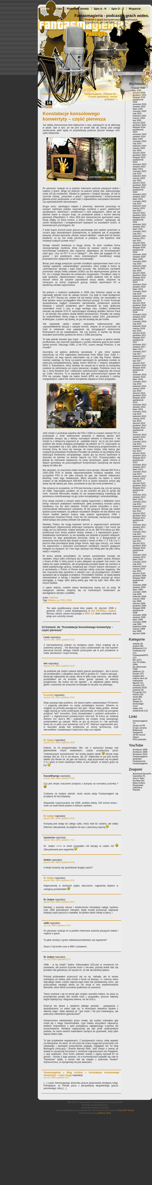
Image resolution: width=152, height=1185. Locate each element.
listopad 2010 (139, 548)
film (134, 660)
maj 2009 (137, 594)
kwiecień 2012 (139, 506)
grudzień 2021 (139, 215)
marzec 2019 (139, 298)
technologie (138, 704)
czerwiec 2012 (139, 502)
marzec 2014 (139, 448)
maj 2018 (137, 324)
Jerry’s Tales (138, 778)
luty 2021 (137, 240)
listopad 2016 (139, 367)
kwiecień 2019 (139, 296)
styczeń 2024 (139, 153)
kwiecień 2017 (139, 356)
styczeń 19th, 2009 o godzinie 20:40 (59, 862)
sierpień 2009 (139, 587)
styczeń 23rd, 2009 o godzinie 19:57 (59, 902)
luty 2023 (137, 180)
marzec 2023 (139, 178)
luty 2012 (137, 511)
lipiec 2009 (138, 589)
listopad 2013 (139, 458)
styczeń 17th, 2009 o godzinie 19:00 (59, 742)
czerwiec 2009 (139, 592)
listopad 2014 (139, 428)
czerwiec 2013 (139, 471)
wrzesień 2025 (139, 104)
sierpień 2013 (139, 467)
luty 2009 (137, 601)
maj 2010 (137, 564)
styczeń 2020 (139, 273)
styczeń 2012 (139, 513)
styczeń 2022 (139, 213)
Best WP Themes (126, 1110)
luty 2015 (137, 421)
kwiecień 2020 (139, 266)
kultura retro (138, 678)
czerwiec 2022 (139, 201)
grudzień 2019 (139, 275)
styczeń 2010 (139, 573)
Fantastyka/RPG (140, 655)
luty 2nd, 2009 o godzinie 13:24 (57, 925)
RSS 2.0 (89, 613)
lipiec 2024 (138, 139)
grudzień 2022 (139, 185)
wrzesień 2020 (139, 254)
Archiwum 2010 (140, 754)
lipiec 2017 (138, 349)
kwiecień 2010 (139, 566)
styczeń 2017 (139, 363)
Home (46, 8)
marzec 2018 (139, 328)
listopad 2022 (139, 187)
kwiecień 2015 (139, 416)
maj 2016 (137, 384)
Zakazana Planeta (137, 788)
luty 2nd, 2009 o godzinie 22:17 (57, 959)
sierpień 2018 (139, 317)
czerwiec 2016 (139, 381)
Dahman (53, 597)
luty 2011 (137, 541)
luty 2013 (137, 481)
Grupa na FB (139, 725)
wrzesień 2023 (139, 164)
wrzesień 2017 (139, 344)
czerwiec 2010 (139, 562)
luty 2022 (137, 210)
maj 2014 (137, 444)
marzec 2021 (139, 238)
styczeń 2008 (139, 633)
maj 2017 (137, 354)
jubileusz (137, 671)
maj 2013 (137, 474)
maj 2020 (137, 263)
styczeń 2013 (139, 483)
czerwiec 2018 (139, 321)
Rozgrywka (138, 785)
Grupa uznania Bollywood (140, 729)
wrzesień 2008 (139, 615)
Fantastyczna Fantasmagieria (140, 762)
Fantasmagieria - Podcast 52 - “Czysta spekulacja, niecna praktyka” (100, 97)
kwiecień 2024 (139, 146)
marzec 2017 (139, 358)
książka (136, 676)
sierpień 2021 (139, 227)
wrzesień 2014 (139, 435)
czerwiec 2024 (139, 141)
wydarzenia (138, 710)
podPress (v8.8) (104, 1113)
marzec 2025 (139, 118)
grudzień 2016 (139, 365)
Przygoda (137, 692)
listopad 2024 (139, 127)
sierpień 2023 (139, 166)
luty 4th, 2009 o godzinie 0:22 (56, 1078)
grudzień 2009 (139, 575)
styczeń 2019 (139, 303)
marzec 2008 (139, 629)
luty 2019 (137, 300)
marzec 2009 (139, 599)
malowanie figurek (138, 681)
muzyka (136, 685)
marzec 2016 (139, 388)
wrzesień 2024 (139, 134)
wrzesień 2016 (139, 374)
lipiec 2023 (138, 169)
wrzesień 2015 (139, 404)
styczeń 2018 (139, 333)
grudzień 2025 (139, 95)
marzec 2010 (139, 569)
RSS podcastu (139, 739)
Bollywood (137, 648)
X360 (69, 600)
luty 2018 (137, 331)
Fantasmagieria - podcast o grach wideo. (111, 15)
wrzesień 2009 (139, 585)
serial (135, 697)
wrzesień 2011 (139, 525)
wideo (135, 708)
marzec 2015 (139, 418)
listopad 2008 (139, 608)
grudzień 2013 (139, 455)
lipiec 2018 (138, 319)
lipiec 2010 (138, 559)
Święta (136, 701)
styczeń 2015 (139, 423)
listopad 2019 (139, 277)
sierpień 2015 (139, 407)
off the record (139, 735)
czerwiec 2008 (139, 622)
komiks (136, 674)
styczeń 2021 (139, 243)
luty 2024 (137, 150)
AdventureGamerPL (142, 773)
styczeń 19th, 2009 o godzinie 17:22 (59, 840)
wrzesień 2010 (139, 555)
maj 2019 (137, 294)
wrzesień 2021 (139, 224)
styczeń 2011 (139, 543)
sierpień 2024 (139, 136)
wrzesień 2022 (139, 194)
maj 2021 (137, 233)
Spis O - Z (117, 8)
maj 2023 (137, 173)
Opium (136, 737)
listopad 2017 (139, 337)
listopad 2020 (139, 247)
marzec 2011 (139, 539)
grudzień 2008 (139, 606)
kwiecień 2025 (139, 116)
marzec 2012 (139, 508)
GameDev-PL (139, 776)
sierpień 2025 (139, 106)
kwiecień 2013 (139, 476)
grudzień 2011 (139, 515)
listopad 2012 (139, 488)
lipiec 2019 (138, 289)
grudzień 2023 (139, 155)
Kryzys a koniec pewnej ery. (59, 94)
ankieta (136, 643)
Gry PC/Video (98, 611)
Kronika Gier (138, 780)
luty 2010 (137, 571)
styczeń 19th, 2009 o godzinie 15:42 (59, 818)
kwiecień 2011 (139, 536)
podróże (136, 690)
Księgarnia (138, 732)
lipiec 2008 (138, 619)
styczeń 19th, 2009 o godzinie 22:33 (59, 880)
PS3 (63, 600)
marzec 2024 (139, 148)
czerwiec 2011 (139, 532)
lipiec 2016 (138, 379)
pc (58, 600)
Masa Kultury (139, 783)
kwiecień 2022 (139, 206)
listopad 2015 (139, 398)
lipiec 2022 (138, 199)
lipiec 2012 (138, 499)
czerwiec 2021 (139, 231)
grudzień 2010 (139, 545)
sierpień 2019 (139, 287)
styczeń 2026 (139, 92)
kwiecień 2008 (139, 626)
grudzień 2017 (139, 335)
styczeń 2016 (139, 393)
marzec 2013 (139, 478)
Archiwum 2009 (140, 752)
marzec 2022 (139, 208)
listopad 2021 (139, 217)
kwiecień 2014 (139, 446)
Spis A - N (100, 8)
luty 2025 (137, 120)
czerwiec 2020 (139, 261)
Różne (136, 694)
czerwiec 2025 (139, 111)
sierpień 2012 (139, 497)
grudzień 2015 (139, 395)
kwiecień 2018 (139, 326)
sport (135, 699)
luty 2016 (137, 391)
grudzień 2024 (139, 125)
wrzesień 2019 (139, 284)
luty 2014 (137, 451)
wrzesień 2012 (139, 495)
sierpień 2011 (139, 527)
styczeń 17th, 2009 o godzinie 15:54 (59, 697)
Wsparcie (135, 8)
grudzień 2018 (139, 305)
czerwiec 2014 (139, 441)
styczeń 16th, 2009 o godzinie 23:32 (59, 640)
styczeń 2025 (139, 123)
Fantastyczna (139, 650)
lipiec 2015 (138, 409)
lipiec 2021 (138, 229)
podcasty (137, 687)
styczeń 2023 (139, 183)
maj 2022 (137, 203)
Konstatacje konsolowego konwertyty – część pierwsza (74, 116)
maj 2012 (137, 504)
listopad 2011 (139, 518)
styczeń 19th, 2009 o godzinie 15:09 (59, 778)
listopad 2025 (139, 97)
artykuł (112, 611)
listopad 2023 (139, 157)
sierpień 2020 (139, 257)
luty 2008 (137, 631)
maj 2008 (137, 624)
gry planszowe (139, 667)
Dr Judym (49, 740)
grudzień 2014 (139, 425)
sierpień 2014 (139, 437)
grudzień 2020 (139, 245)
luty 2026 (137, 90)
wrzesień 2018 (139, 314)
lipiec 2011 (138, 529)
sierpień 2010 (139, 557)
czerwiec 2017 (139, 351)
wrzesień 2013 (139, 465)
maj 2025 (137, 113)
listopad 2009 (139, 578)
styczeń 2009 (139, 603)
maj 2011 (137, 534)
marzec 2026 (139, 88)
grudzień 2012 (139, 485)
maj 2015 (137, 414)
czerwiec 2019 (139, 291)
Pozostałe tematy (78, 8)
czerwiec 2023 (139, 171)
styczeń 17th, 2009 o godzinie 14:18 (59, 666)
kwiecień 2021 (139, 236)
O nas (58, 8)
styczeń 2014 (139, 453)
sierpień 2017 (139, 347)
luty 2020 (137, 270)
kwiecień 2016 (139, 386)
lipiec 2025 (138, 109)
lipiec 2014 (138, 439)
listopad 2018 (139, 307)
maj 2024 (137, 143)
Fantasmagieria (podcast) (140, 757)
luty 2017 (137, 361)
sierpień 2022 (139, 196)
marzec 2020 (139, 268)
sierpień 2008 (139, 617)
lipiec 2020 (138, 259)
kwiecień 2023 (139, 176)
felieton (52, 600)
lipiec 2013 (138, 469)
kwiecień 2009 (139, 596)
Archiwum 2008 (140, 749)
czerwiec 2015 (139, 411)
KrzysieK (48, 695)
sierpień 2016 (139, 377)
